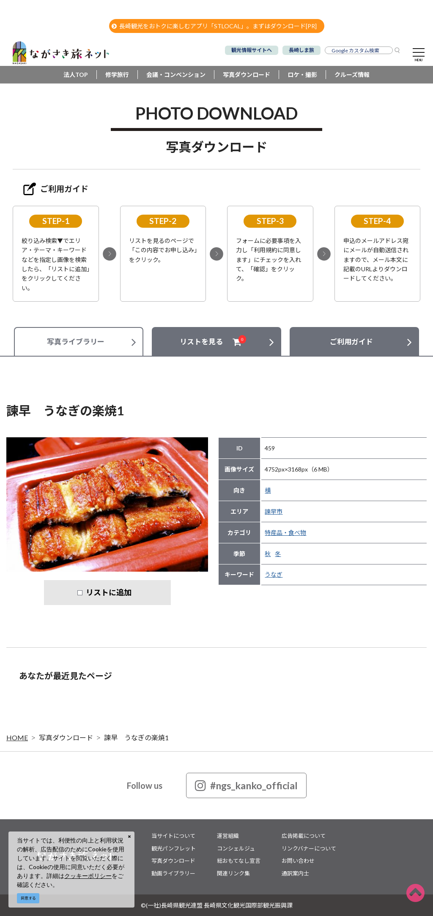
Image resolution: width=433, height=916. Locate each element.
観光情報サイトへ (251, 50)
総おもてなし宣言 (238, 860)
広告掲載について (304, 835)
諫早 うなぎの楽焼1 (136, 737)
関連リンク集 (233, 873)
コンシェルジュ (236, 848)
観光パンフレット (173, 848)
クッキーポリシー (88, 875)
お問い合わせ (298, 860)
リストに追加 (109, 592)
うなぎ (273, 574)
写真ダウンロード (246, 74)
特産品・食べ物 (285, 532)
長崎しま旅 (301, 50)
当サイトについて (173, 835)
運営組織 (228, 835)
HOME (17, 737)
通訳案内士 (295, 873)
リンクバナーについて (309, 848)
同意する (28, 898)
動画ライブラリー (173, 873)
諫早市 (273, 511)
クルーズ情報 (352, 74)
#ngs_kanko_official (246, 785)
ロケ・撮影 (302, 74)
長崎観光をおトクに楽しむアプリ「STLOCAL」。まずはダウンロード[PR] (214, 26)
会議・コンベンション (176, 74)
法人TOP (75, 74)
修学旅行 (117, 74)
